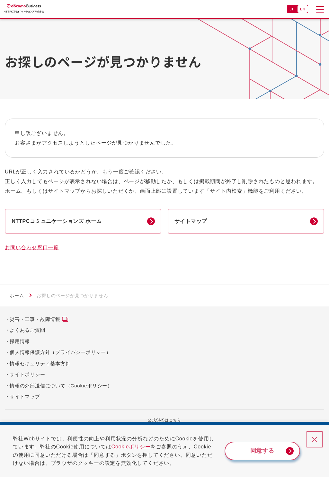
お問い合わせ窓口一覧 (32, 248)
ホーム (17, 296)
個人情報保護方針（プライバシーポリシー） (60, 353)
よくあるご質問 (27, 330)
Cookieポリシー (136, 446)
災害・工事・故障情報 (35, 319)
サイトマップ (25, 397)
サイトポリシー (27, 375)
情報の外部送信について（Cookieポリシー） (61, 386)
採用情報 (20, 342)
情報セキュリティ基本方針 (40, 364)
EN (303, 8)
